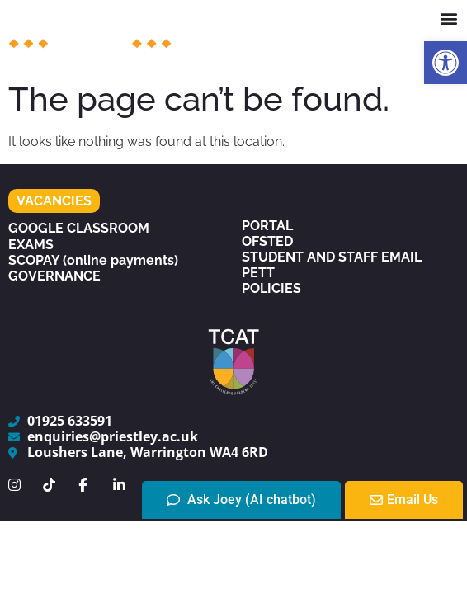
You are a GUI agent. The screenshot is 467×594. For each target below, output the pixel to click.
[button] (445, 62)
